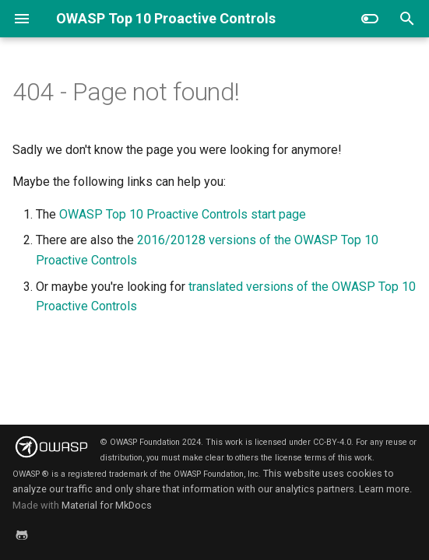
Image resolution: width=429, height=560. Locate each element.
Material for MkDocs (107, 505)
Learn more (384, 489)
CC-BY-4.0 (332, 442)
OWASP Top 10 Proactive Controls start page (182, 214)
